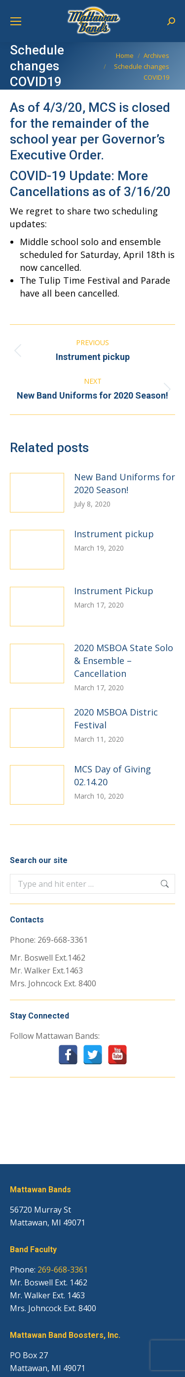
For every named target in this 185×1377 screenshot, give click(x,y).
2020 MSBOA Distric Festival (116, 718)
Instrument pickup (114, 534)
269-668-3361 (62, 1269)
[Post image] (37, 492)
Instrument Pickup (113, 591)
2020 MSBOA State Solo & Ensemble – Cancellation (123, 660)
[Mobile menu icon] (16, 21)
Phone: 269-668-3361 (49, 939)
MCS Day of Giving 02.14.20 (112, 775)
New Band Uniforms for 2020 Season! (124, 483)
